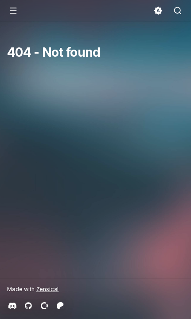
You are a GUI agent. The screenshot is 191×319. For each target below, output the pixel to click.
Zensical (47, 289)
